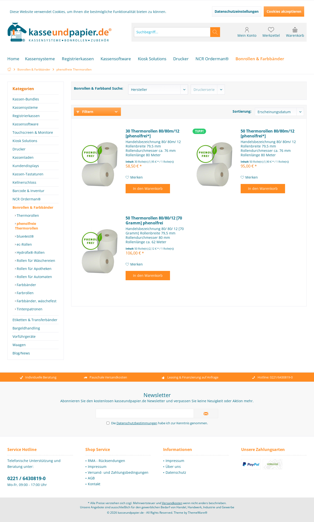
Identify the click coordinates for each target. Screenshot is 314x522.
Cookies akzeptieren (284, 11)
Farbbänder (26, 284)
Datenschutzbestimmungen (137, 423)
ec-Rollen (24, 244)
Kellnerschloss (24, 182)
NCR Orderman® (27, 199)
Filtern (85, 111)
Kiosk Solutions (25, 140)
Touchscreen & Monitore (33, 132)
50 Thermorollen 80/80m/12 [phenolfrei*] (267, 133)
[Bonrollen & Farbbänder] (260, 59)
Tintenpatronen (29, 309)
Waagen (19, 344)
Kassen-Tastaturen (28, 174)
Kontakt (94, 484)
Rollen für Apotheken (34, 268)
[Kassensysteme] (40, 59)
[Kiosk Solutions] (152, 59)
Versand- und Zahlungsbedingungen (118, 472)
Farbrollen (25, 293)
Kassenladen (23, 157)
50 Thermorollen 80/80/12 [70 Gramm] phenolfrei (154, 220)
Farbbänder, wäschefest (36, 301)
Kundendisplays (26, 165)
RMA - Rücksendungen (106, 460)
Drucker (19, 149)
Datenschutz (176, 472)
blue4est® (25, 236)
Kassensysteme (25, 107)
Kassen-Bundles (26, 99)
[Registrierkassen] (77, 59)
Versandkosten (172, 503)
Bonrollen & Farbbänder (33, 207)
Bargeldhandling (26, 328)
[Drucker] (181, 59)
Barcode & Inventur (28, 190)
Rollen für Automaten (34, 276)
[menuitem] (295, 32)
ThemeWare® (197, 512)
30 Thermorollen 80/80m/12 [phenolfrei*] (152, 133)
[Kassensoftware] (115, 59)
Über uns (173, 466)
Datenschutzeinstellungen (237, 11)
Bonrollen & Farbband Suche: (98, 88)
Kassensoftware (26, 124)
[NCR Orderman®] (212, 59)
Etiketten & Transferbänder (35, 319)
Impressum (97, 466)
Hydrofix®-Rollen (30, 252)
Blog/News (21, 353)
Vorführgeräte (24, 336)
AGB (91, 478)
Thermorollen (27, 215)
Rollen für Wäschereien (35, 260)
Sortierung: (242, 111)
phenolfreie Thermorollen (26, 226)
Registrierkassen (26, 115)
